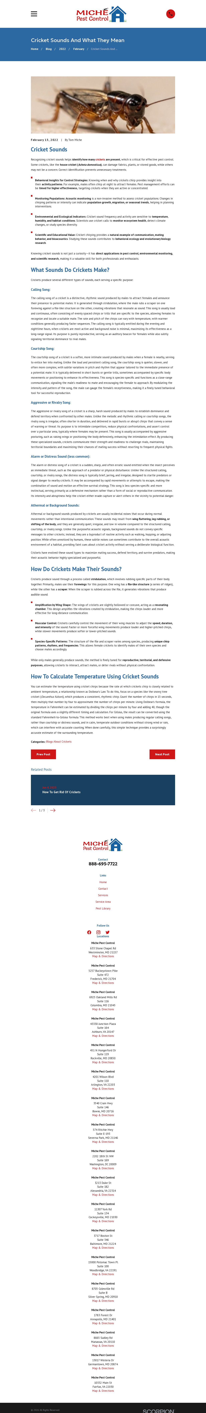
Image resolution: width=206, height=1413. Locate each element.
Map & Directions (103, 956)
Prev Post (43, 754)
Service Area (103, 902)
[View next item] (52, 810)
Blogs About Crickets (59, 741)
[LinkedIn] (117, 932)
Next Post (162, 754)
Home (103, 882)
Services (103, 895)
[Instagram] (98, 932)
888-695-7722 (103, 864)
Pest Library (103, 908)
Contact (103, 889)
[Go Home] (34, 49)
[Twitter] (108, 932)
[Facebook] (89, 932)
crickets (100, 159)
